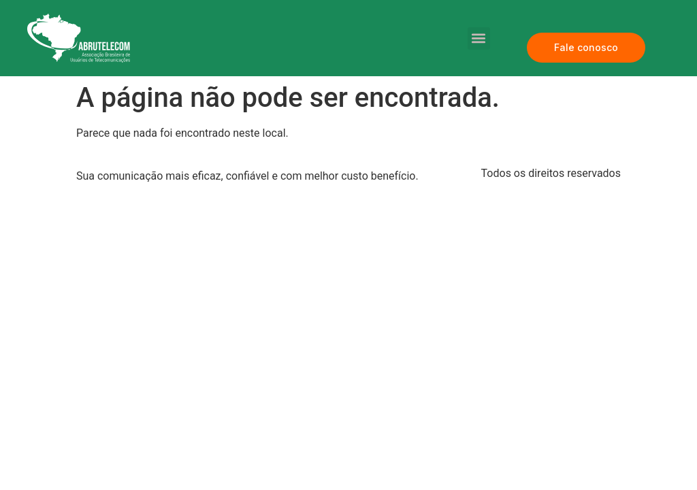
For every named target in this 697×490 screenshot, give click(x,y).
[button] (479, 38)
